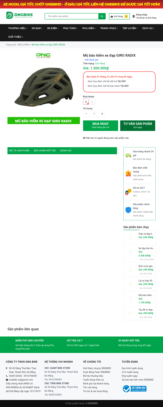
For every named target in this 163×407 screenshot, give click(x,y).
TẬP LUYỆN (130, 28)
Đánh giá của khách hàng (96, 383)
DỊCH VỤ (148, 28)
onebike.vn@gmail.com (21, 379)
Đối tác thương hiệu (93, 376)
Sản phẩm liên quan (23, 329)
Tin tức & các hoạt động (95, 391)
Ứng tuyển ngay (130, 376)
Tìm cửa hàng (90, 387)
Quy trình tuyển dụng (132, 368)
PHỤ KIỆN (89, 28)
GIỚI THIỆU (15, 36)
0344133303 (15, 376)
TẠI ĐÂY (124, 86)
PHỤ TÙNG (70, 28)
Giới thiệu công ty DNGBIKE (97, 368)
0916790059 (30, 376)
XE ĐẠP (37, 28)
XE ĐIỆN (52, 28)
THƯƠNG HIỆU (17, 28)
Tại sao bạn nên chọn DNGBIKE (138, 379)
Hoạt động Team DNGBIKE (96, 372)
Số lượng (87, 108)
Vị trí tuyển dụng (130, 372)
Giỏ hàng (119, 16)
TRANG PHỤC (109, 28)
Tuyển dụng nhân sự (93, 379)
